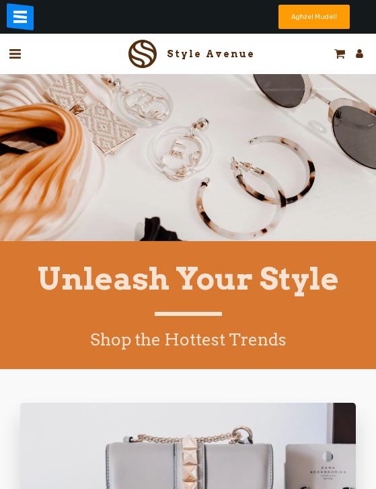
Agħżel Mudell (314, 16)
